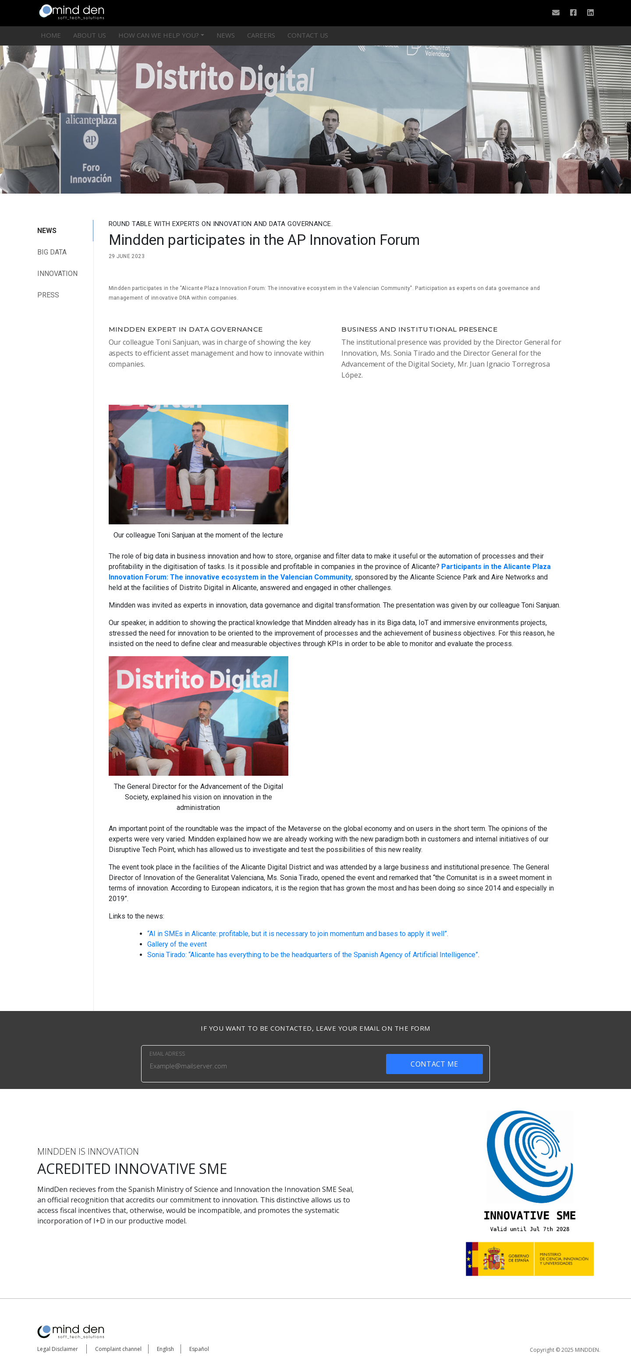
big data (52, 252)
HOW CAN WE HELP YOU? (158, 35)
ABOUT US (89, 35)
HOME (51, 35)
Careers (261, 35)
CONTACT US (307, 35)
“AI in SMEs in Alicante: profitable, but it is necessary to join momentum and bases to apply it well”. (297, 934)
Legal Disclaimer (57, 1349)
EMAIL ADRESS (167, 1053)
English (165, 1349)
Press (48, 295)
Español (199, 1349)
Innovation (57, 273)
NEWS (47, 230)
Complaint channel (118, 1349)
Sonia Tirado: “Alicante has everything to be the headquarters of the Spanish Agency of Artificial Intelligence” (312, 955)
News (225, 35)
